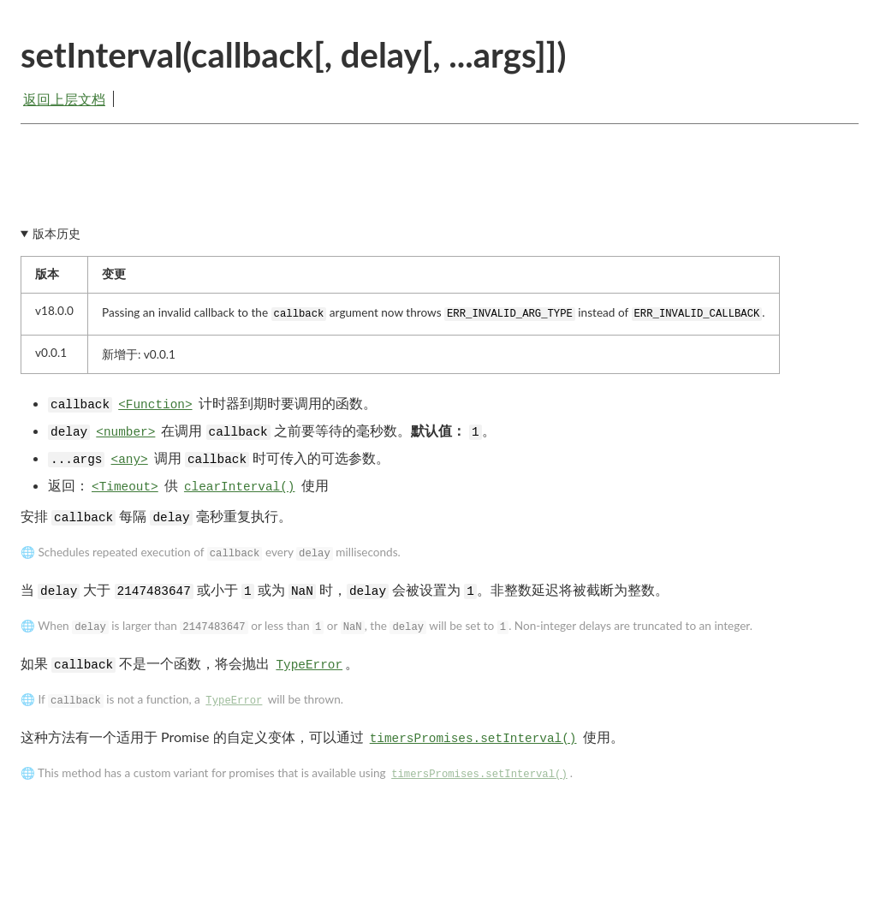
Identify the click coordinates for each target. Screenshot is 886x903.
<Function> (155, 405)
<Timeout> (125, 487)
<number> (125, 432)
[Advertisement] (440, 185)
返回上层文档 (64, 99)
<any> (129, 459)
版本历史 (56, 234)
